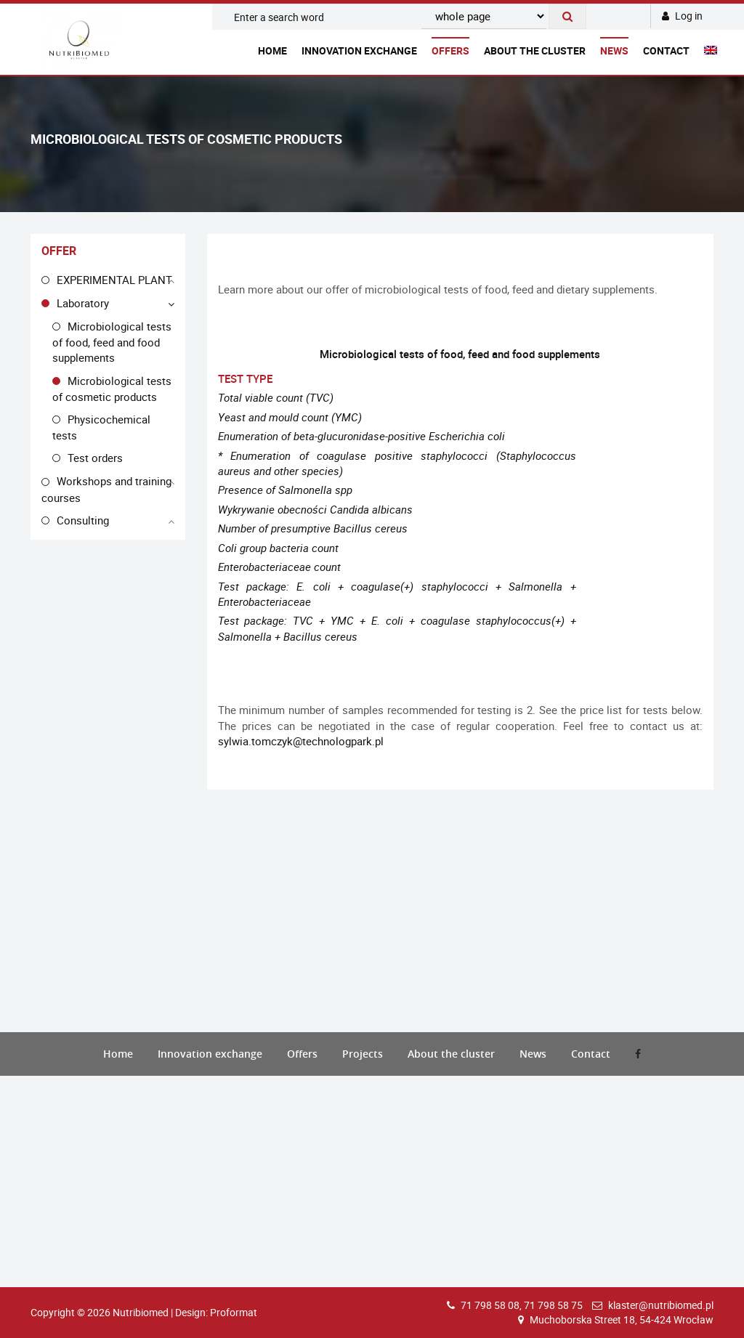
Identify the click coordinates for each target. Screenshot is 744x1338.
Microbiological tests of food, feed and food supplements (111, 342)
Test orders (95, 457)
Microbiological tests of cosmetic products (111, 388)
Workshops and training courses (106, 489)
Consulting (83, 520)
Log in (682, 16)
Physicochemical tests (101, 427)
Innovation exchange (359, 50)
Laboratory (83, 303)
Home (272, 50)
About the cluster (535, 50)
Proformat (233, 1312)
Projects (362, 1054)
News (614, 50)
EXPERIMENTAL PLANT (114, 279)
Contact (666, 50)
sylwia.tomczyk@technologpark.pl (301, 741)
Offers (450, 50)
